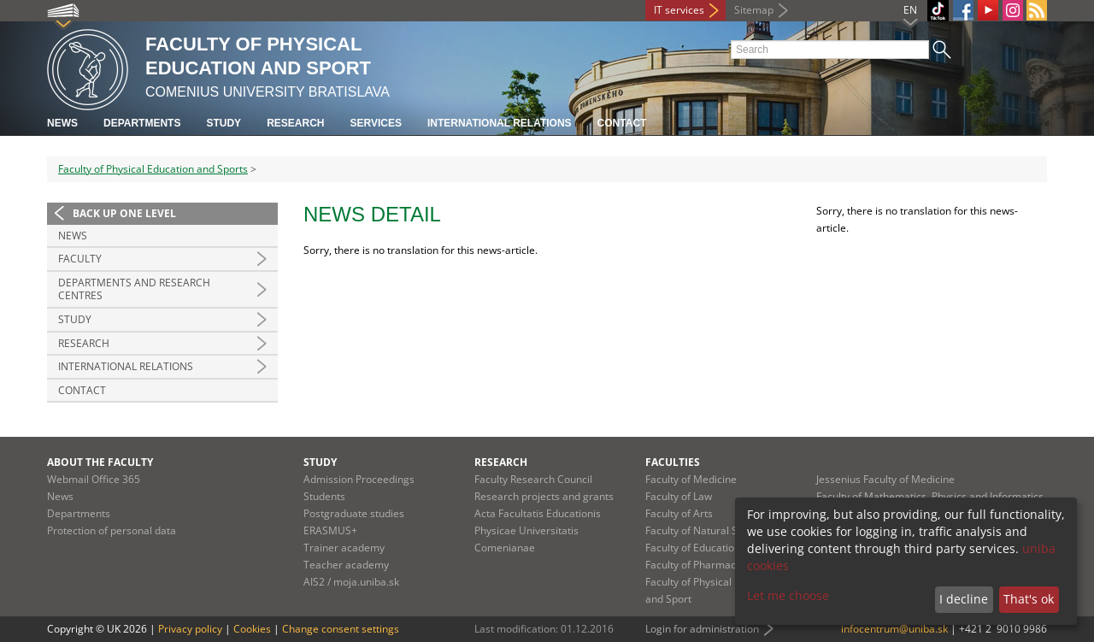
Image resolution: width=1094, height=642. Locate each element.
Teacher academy (346, 564)
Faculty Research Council (533, 479)
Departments (141, 123)
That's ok (1028, 599)
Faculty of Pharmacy (693, 564)
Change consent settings (340, 628)
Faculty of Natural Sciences (709, 530)
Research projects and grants (544, 496)
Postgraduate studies (353, 513)
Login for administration (702, 628)
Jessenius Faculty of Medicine (885, 479)
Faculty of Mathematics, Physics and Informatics (930, 496)
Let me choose (788, 595)
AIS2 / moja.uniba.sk (351, 581)
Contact (622, 123)
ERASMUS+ (330, 530)
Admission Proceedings (359, 479)
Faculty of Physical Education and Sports (153, 169)
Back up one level (124, 213)
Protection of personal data (111, 530)
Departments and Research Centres (134, 289)
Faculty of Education (692, 547)
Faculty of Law (678, 496)
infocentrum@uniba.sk (894, 628)
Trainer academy (344, 547)
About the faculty (100, 462)
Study (223, 123)
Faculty (80, 258)
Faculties (672, 462)
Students (324, 496)
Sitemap (753, 10)
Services (375, 123)
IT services (679, 10)
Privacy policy (190, 628)
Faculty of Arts (679, 513)
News (62, 123)
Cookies (252, 628)
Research (295, 123)
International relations (499, 123)
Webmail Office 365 (93, 479)
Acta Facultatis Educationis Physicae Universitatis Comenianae (537, 530)
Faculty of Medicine (691, 479)
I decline (963, 599)
